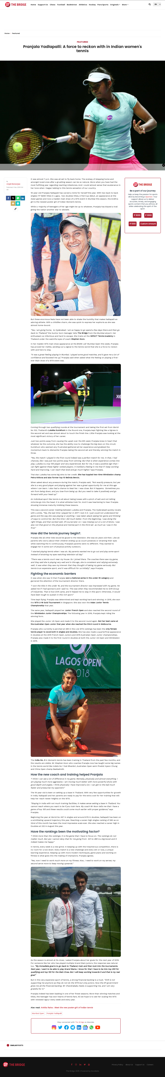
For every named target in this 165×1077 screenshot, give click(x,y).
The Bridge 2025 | (73, 1071)
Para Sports (102, 4)
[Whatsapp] (17, 198)
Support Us (43, 4)
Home (33, 4)
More (125, 4)
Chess (52, 4)
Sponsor (149, 197)
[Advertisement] (82, 23)
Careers (150, 1064)
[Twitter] (13, 198)
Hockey (92, 4)
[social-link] (15, 208)
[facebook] (8, 198)
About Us (129, 1064)
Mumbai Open (38, 1013)
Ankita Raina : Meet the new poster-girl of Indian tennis (67, 1007)
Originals (115, 4)
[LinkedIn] (22, 198)
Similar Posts (16, 1045)
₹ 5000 (137, 215)
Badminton (72, 4)
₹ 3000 (148, 215)
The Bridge (79, 1022)
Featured (82, 41)
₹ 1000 (133, 223)
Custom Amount (148, 223)
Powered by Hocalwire (90, 1071)
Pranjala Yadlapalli (54, 1013)
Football (61, 4)
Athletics (83, 4)
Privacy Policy (117, 1064)
